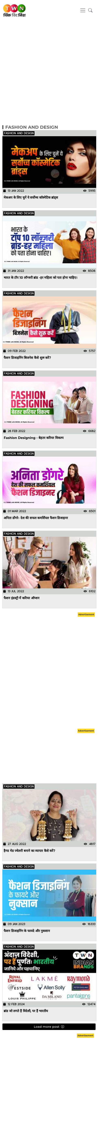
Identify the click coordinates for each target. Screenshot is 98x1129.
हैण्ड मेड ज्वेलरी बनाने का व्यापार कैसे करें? (29, 850)
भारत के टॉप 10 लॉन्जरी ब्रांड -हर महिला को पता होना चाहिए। (40, 277)
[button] (90, 10)
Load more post (49, 1027)
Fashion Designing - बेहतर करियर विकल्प (34, 438)
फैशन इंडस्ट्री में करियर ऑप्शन (21, 598)
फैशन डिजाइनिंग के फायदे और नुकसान (27, 931)
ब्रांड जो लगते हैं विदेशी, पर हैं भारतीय (26, 1011)
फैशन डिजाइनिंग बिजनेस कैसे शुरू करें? (27, 357)
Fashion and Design (31, 127)
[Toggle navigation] (83, 10)
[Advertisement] (48, 69)
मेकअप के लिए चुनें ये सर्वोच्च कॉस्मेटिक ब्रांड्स (31, 197)
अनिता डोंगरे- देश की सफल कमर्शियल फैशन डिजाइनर (36, 518)
